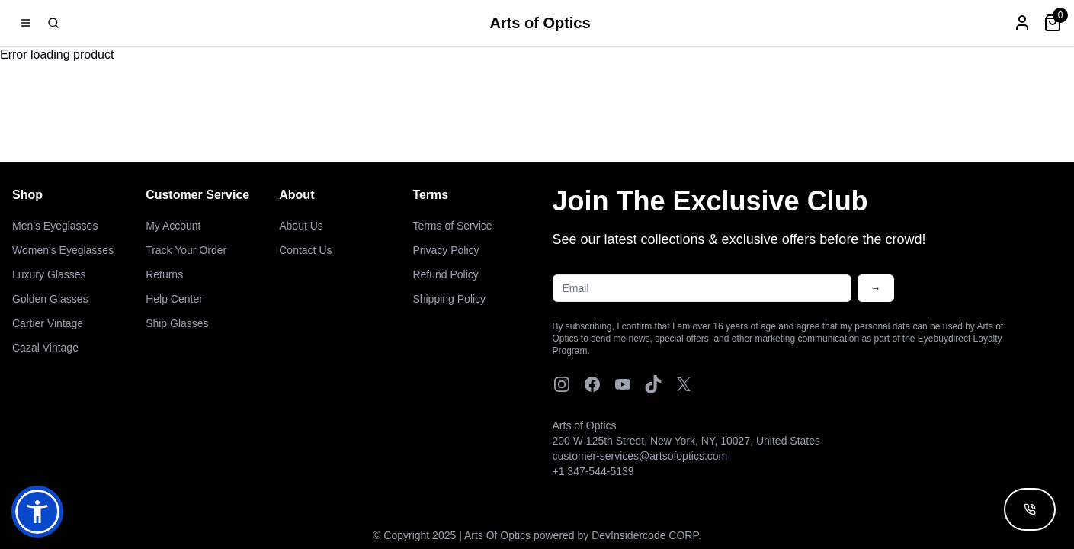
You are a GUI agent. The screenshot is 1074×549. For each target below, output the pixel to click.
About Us (301, 226)
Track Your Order (186, 250)
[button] (37, 512)
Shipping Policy (449, 299)
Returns (164, 274)
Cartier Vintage (47, 323)
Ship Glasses (177, 323)
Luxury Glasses (48, 274)
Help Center (174, 299)
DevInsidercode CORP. (646, 535)
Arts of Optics (539, 22)
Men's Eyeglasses (55, 226)
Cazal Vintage (45, 348)
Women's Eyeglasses (63, 250)
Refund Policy (445, 274)
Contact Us (305, 250)
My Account (173, 226)
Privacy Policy (445, 250)
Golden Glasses (50, 299)
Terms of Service (452, 226)
